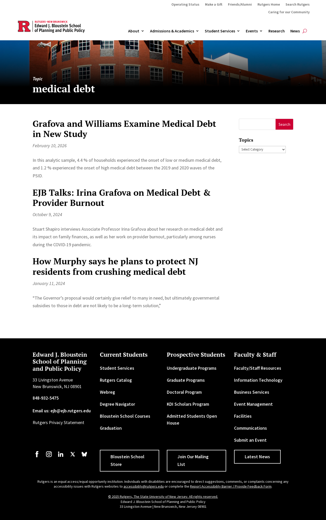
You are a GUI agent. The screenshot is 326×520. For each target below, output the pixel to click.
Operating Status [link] (185, 5)
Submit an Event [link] (250, 440)
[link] (37, 457)
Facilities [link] (243, 416)
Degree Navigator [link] (117, 404)
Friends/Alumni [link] (240, 5)
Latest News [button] (257, 457)
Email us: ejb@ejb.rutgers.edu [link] (62, 411)
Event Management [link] (253, 404)
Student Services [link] (220, 31)
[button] (284, 124)
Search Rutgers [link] (298, 5)
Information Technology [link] (258, 380)
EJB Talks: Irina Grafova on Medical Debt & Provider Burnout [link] (122, 198)
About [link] (133, 31)
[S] (257, 124)
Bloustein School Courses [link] (125, 416)
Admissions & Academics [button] (172, 31)
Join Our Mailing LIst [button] (193, 460)
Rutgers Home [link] (268, 5)
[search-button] (305, 31)
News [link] (295, 31)
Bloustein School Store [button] (127, 460)
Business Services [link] (251, 392)
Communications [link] (250, 428)
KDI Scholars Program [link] (188, 404)
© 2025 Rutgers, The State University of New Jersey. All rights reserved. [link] (163, 496)
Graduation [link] (111, 428)
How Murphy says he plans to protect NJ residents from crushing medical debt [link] (115, 266)
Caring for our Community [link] (289, 12)
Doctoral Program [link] (184, 392)
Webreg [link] (107, 392)
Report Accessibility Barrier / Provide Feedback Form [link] (230, 486)
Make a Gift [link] (213, 5)
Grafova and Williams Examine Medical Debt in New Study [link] (124, 129)
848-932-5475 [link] (46, 398)
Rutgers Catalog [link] (116, 380)
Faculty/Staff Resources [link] (257, 368)
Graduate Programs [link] (186, 380)
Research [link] (276, 31)
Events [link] (252, 31)
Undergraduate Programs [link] (191, 368)
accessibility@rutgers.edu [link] (144, 486)
